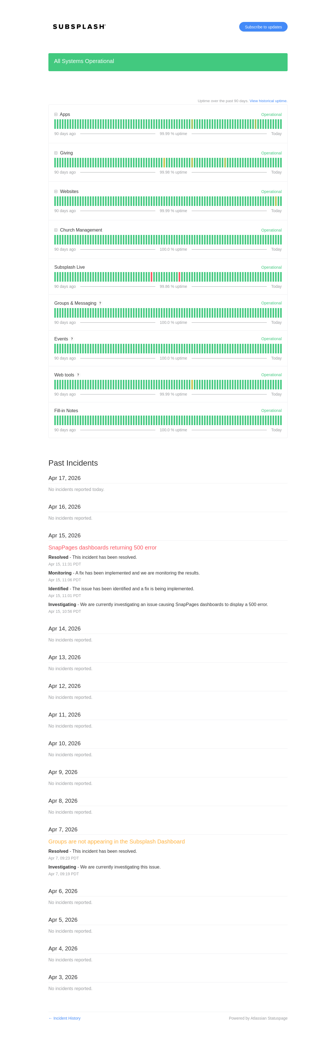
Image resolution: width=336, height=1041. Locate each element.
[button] (263, 27)
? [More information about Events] (72, 339)
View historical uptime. (269, 101)
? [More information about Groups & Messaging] (100, 303)
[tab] (55, 124)
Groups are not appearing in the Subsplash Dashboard (116, 841)
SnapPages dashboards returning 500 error (102, 547)
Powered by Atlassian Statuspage (258, 1018)
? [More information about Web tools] (78, 375)
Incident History (64, 1018)
